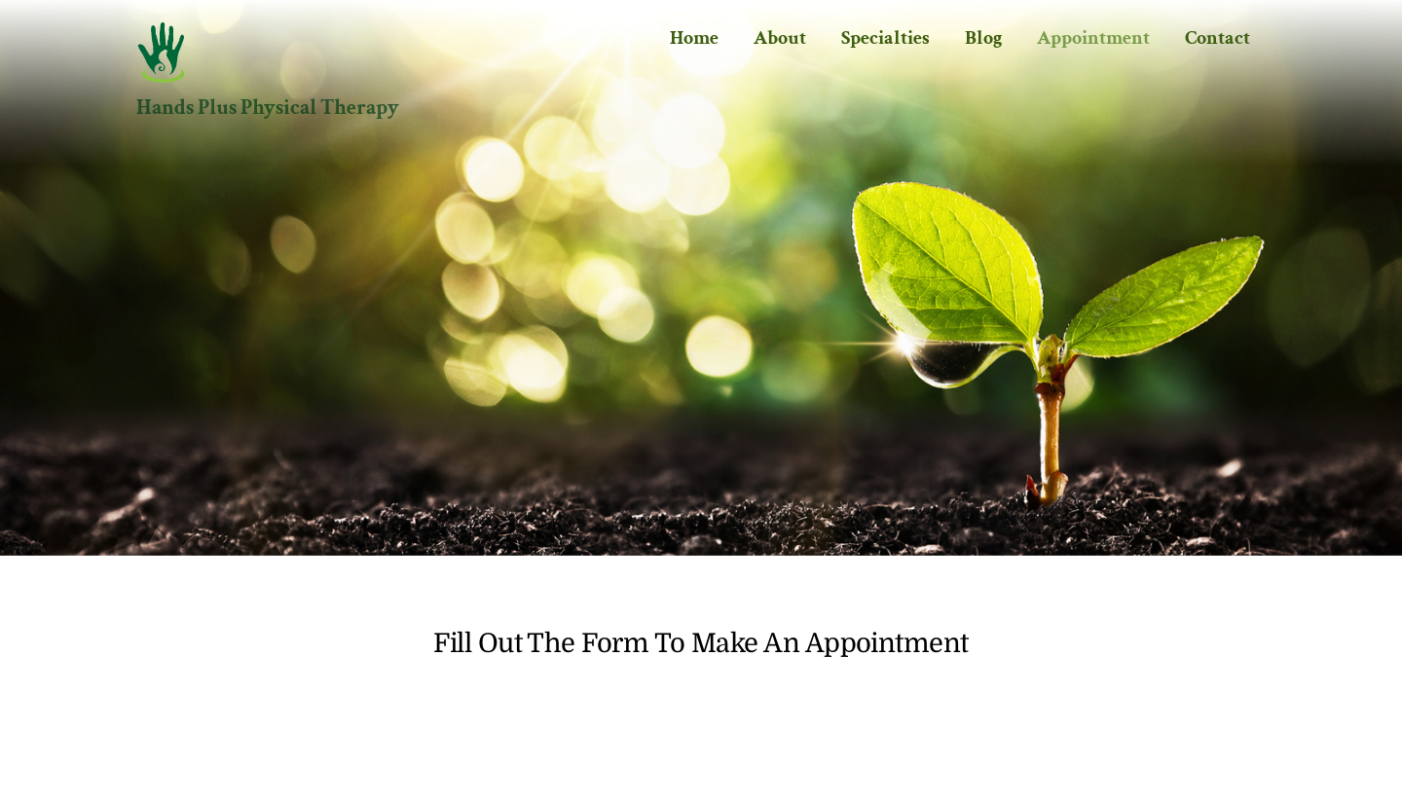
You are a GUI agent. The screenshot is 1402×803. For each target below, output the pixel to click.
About (780, 38)
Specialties (885, 38)
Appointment (1093, 38)
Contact (1217, 38)
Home (694, 38)
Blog (983, 38)
